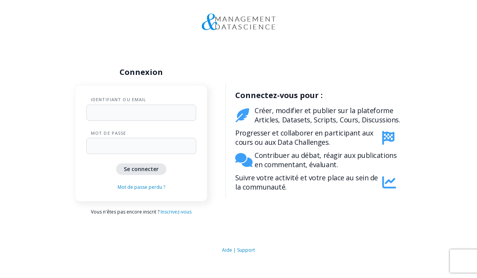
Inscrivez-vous (176, 211)
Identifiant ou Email (118, 99)
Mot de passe (108, 133)
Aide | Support (238, 250)
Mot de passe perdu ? (141, 187)
